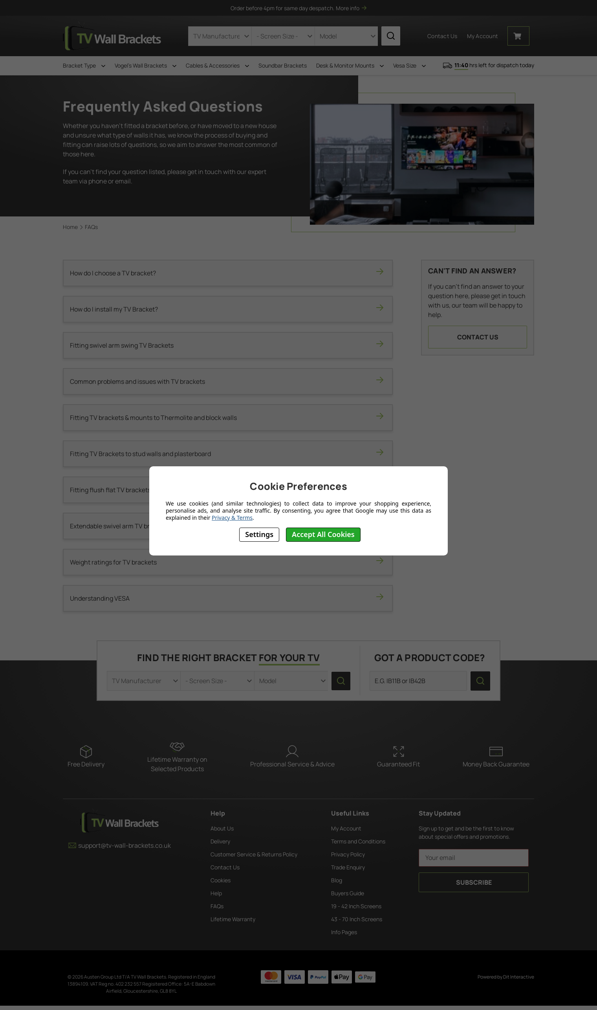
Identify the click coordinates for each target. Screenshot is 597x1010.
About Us (222, 828)
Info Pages (344, 932)
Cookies (221, 880)
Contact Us (442, 36)
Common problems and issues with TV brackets (228, 381)
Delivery (220, 841)
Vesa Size (409, 65)
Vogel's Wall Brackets (145, 65)
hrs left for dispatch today (488, 65)
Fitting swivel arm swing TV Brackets (228, 345)
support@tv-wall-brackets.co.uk (119, 845)
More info (351, 8)
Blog (336, 880)
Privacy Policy (348, 854)
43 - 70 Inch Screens (356, 919)
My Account (346, 828)
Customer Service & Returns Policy (254, 854)
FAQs (217, 906)
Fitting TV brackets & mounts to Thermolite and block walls (228, 417)
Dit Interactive (518, 976)
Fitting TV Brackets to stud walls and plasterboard (228, 453)
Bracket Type (84, 65)
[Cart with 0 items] (518, 36)
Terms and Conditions (358, 841)
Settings (259, 534)
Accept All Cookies (323, 534)
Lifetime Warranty (233, 919)
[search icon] (390, 36)
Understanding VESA (228, 598)
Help (216, 893)
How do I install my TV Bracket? (228, 308)
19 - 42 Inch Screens (356, 906)
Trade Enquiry (348, 867)
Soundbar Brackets (282, 65)
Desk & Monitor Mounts (350, 65)
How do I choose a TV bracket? (228, 272)
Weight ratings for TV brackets (228, 561)
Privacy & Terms (232, 517)
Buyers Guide (347, 893)
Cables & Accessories (217, 65)
